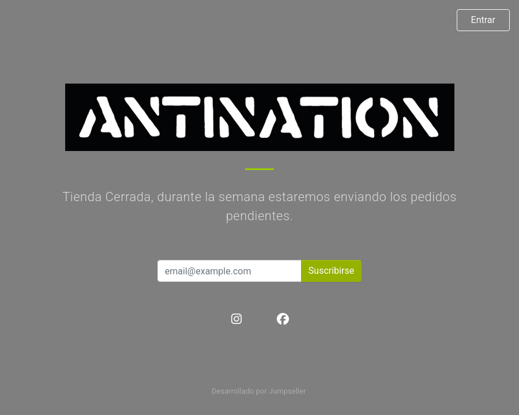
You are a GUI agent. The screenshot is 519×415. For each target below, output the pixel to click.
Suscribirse (331, 270)
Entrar (483, 19)
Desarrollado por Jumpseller (259, 391)
